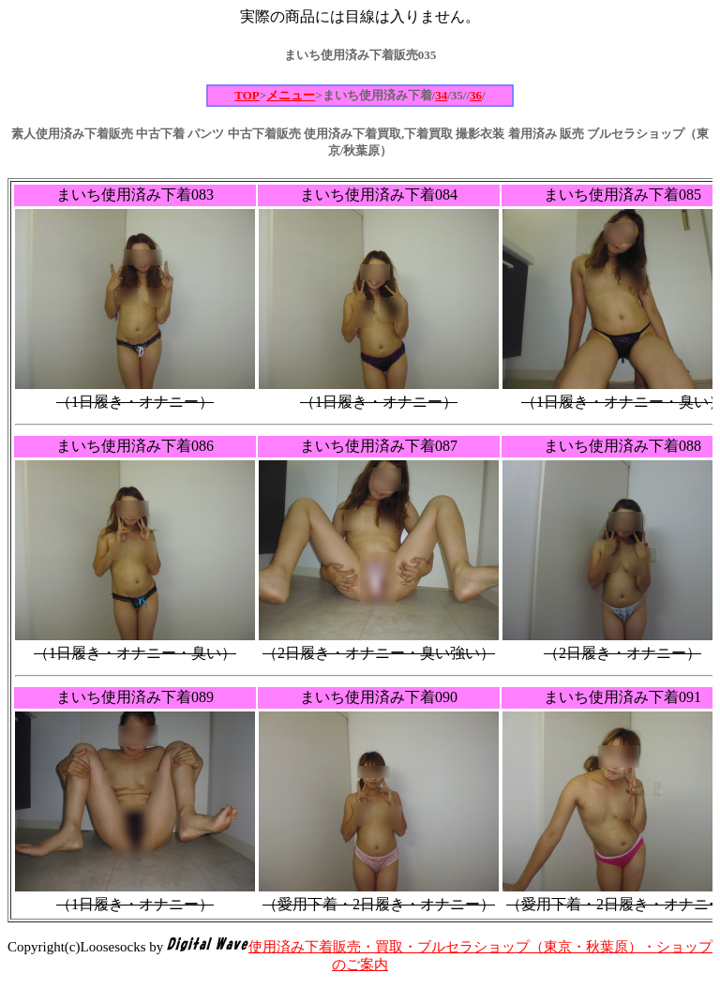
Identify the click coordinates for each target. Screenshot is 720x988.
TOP (247, 95)
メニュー (290, 95)
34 (441, 95)
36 (476, 95)
